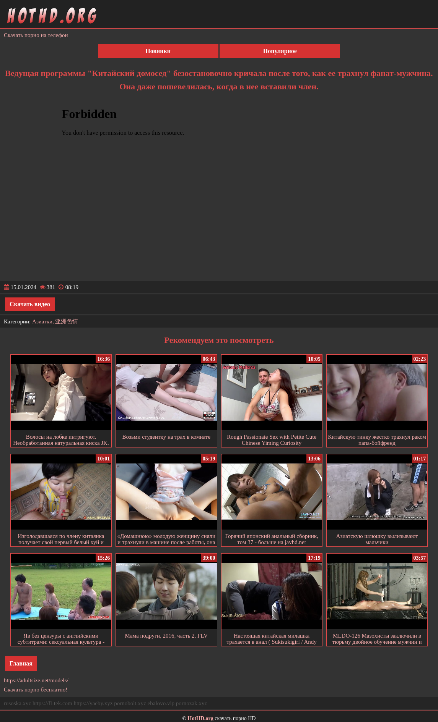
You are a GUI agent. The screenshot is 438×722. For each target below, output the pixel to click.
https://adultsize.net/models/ (36, 680)
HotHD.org (200, 718)
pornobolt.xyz (130, 703)
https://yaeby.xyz (92, 703)
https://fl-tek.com (52, 703)
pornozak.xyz (191, 703)
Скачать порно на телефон (36, 35)
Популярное (280, 51)
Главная (21, 663)
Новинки (158, 51)
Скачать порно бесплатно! (35, 689)
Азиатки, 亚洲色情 (55, 321)
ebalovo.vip (161, 703)
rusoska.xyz (17, 703)
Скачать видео (30, 304)
